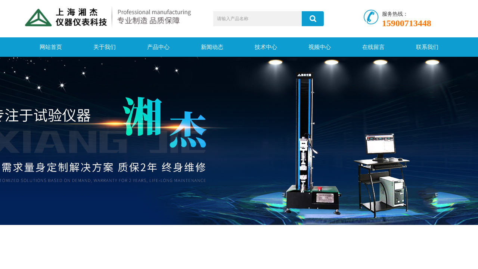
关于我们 (104, 47)
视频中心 (319, 47)
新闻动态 (212, 47)
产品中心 (158, 47)
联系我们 (427, 47)
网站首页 (51, 47)
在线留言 (373, 47)
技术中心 (266, 47)
